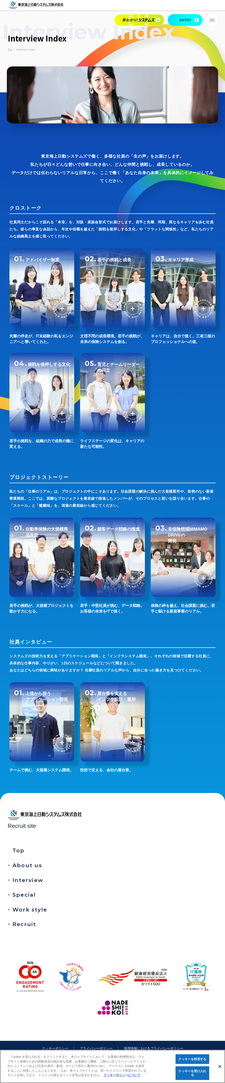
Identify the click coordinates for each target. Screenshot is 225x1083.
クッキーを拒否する (192, 1059)
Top (10, 49)
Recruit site (22, 826)
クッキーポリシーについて (122, 1075)
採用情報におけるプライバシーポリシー (153, 1048)
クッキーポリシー (55, 1048)
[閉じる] (220, 1066)
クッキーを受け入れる (192, 1073)
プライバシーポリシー (96, 1048)
